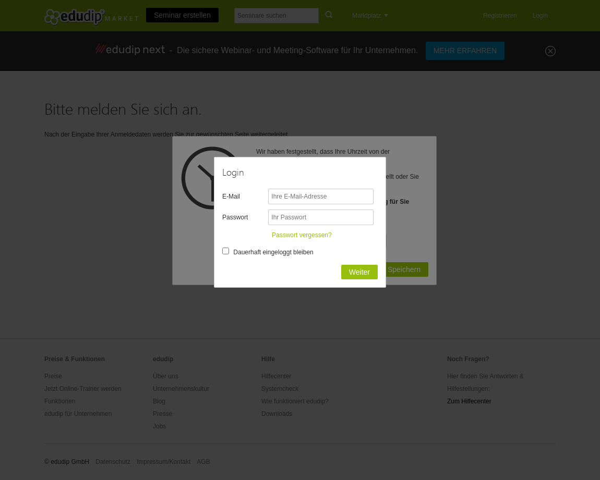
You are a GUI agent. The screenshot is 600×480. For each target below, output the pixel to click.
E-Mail (231, 196)
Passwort (235, 217)
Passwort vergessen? (302, 235)
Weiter (359, 272)
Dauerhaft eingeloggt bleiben (273, 252)
